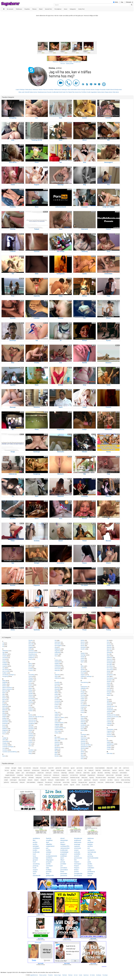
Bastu (3, 692)
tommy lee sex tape (57, 784)
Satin (82, 736)
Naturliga (83, 655)
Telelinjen (22, 89)
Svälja (108, 685)
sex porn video (85, 784)
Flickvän (31, 695)
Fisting (30, 690)
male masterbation (31, 782)
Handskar (31, 750)
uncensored (102, 780)
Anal (3, 659)
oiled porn (30, 780)
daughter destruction (10, 775)
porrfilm (35, 842)
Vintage (109, 747)
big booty (91, 777)
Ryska (82, 730)
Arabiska (4, 662)
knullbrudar (36, 852)
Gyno (30, 745)
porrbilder (63, 864)
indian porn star (45, 770)
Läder (56, 712)
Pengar (83, 691)
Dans (3, 756)
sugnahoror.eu (34, 975)
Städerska (109, 657)
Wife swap (109, 753)
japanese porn (87, 780)
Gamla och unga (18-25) (35, 716)
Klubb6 (108, 89)
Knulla (88, 92)
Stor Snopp (110, 668)
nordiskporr (36, 848)
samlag (90, 854)
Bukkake (4, 728)
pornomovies (78, 858)
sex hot (41, 784)
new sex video (66, 782)
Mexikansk (57, 747)
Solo (82, 758)
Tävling (109, 704)
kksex (47, 873)
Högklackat (58, 649)
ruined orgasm (13, 780)
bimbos (76, 869)
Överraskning (84, 682)
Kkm (56, 685)
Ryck (82, 728)
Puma (82, 710)
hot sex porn (43, 768)
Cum (3, 748)
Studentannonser (42, 92)
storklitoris (49, 858)
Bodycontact (118, 89)
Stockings (109, 662)
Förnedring (31, 698)
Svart (108, 688)
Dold (30, 649)
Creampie (5, 745)
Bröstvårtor (5, 721)
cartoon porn (48, 772)
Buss (3, 733)
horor (34, 856)
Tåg (108, 699)
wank (116, 768)
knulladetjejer (64, 852)
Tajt (108, 701)
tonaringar (77, 844)
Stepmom (109, 659)
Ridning (83, 720)
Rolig (82, 723)
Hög (56, 647)
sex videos (110, 780)
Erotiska (31, 668)
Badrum (4, 685)
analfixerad (77, 840)
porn (23, 772)
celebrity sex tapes (109, 782)
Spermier (109, 649)
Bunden (4, 732)
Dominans (31, 650)
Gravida (31, 733)
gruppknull (63, 854)
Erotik (60, 92)
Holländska (58, 652)
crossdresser (20, 775)
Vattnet (108, 742)
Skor (82, 750)
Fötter (30, 700)
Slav (82, 755)
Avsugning (5, 676)
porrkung (90, 856)
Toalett (108, 713)
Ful (29, 705)
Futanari (31, 709)
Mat (56, 745)
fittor (34, 840)
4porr (47, 842)
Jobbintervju (58, 678)
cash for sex (126, 768)
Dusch (30, 659)
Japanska (57, 674)
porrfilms (90, 846)
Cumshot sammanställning (9, 751)
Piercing (83, 695)
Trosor (108, 720)
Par (82, 690)
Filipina (30, 688)
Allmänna (4, 654)
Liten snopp (58, 731)
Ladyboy (57, 714)
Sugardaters (94, 92)
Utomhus (109, 734)
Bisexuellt (5, 706)
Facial (30, 676)
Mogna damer (108, 92)
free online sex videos (101, 777)
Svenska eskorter (90, 89)
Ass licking (5, 669)
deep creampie (22, 780)
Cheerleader (5, 741)
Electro (30, 665)
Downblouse (32, 654)
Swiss (108, 693)
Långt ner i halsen (59, 717)
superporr (77, 846)
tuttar (89, 840)
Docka (30, 645)
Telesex (40, 89)
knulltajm (48, 869)
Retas (82, 718)
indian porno (7, 777)
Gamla (30, 715)
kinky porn (22, 782)
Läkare (56, 715)
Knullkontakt (55, 92)
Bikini (3, 701)
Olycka (82, 669)
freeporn (76, 867)
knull (34, 854)
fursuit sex (74, 782)
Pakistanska (84, 686)
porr (47, 848)
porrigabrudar (78, 873)
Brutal (4, 727)
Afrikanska (5, 650)
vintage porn (40, 782)
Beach (4, 697)
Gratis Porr (65, 92)
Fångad (31, 678)
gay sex (73, 768)
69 (3, 646)
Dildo (30, 642)
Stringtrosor (110, 674)
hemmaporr (77, 864)
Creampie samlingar (7, 746)
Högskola (57, 650)
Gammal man (32, 721)
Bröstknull (5, 720)
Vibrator (109, 745)
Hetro (116, 2)
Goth (30, 732)
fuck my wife (127, 777)
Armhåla (4, 664)
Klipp (56, 691)
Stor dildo (109, 664)
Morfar (82, 640)
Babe (3, 680)
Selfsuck (83, 739)
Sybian (108, 695)
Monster (57, 756)
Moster (82, 645)
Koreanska (57, 701)
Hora (56, 656)
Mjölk (56, 752)
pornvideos (63, 867)
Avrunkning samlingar (8, 674)
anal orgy (19, 770)
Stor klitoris (110, 666)
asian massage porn (30, 772)
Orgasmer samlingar (86, 676)
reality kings (64, 772)
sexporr (76, 850)
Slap (82, 753)
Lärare (56, 719)
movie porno (48, 784)
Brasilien (4, 715)
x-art (74, 770)
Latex (56, 721)
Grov (30, 739)
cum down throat (74, 775)
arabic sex (126, 775)
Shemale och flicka (86, 745)
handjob (69, 770)
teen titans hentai (29, 775)
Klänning (57, 687)
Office (82, 666)
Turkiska (109, 721)
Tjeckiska (109, 711)
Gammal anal (32, 720)
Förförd (30, 697)
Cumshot (4, 750)
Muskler (83, 649)
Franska (31, 702)
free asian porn (48, 782)
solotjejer (48, 852)
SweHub (48, 838)
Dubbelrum (31, 657)
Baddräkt (4, 682)
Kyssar (56, 708)
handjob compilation (60, 780)
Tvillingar (109, 723)
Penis (82, 693)
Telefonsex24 (57, 89)
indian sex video (109, 775)
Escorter (49, 92)
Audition (4, 673)
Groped (31, 737)
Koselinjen (51, 89)
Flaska (30, 691)
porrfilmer (90, 842)
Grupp (30, 740)
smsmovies (77, 848)
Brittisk (4, 716)
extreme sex (66, 768)
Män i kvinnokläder (60, 739)
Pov (82, 703)
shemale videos (106, 770)
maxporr (90, 866)
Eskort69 (27, 92)
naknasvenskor (65, 848)
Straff (108, 673)
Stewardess (110, 661)
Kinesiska (57, 684)
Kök (56, 697)
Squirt (108, 656)
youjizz (35, 871)
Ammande (5, 657)
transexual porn (55, 777)
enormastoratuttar (93, 858)
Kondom (57, 699)
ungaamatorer (50, 846)
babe (47, 867)
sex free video (57, 782)
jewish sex (80, 770)
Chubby (4, 743)
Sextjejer (97, 89)
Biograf (4, 704)
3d (3, 644)
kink (75, 860)
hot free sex (56, 772)
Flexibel (31, 693)
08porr (62, 860)
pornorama (63, 875)
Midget (56, 749)
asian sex (117, 780)
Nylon (82, 662)
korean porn (115, 772)
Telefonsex (35, 89)
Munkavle (83, 647)
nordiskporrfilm (64, 846)
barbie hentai (86, 772)
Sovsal (108, 644)
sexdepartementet (51, 856)
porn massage (10, 772)
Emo (30, 667)
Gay (122, 2)
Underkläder (110, 729)
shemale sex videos (60, 770)
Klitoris (56, 692)
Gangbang (31, 723)
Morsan (83, 644)
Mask (56, 740)
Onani (82, 673)
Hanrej (30, 751)
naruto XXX (50, 768)
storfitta (48, 850)
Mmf (56, 754)
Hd (55, 640)
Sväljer (108, 686)
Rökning (83, 721)
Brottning (4, 723)
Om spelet (83, 671)
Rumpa (83, 727)
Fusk (30, 707)
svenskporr (49, 866)
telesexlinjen (64, 840)
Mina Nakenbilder (72, 89)
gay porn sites (92, 782)
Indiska (56, 660)
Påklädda (83, 688)
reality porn (90, 770)
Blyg (3, 711)
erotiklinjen (63, 856)
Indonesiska (58, 662)
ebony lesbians (111, 777)
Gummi (30, 742)
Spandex (109, 645)
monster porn (127, 782)
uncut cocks (100, 782)
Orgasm (83, 674)
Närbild (82, 653)
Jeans (56, 676)
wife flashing (119, 782)
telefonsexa (77, 842)
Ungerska (109, 731)
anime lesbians (123, 772)
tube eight (14, 768)
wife (120, 768)
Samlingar (83, 734)
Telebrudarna (28, 89)
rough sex (114, 770)
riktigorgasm (49, 860)
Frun (30, 703)
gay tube (94, 772)
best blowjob (83, 775)
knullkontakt (64, 850)
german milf (58, 768)
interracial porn (100, 775)
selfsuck (93, 784)
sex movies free (27, 768)
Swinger (109, 691)
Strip (108, 676)
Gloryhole (31, 728)
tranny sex (73, 780)
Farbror (30, 681)
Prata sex (45, 89)
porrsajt (62, 862)
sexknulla (77, 852)
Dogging (31, 647)
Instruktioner (58, 667)
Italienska (57, 670)
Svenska (109, 690)
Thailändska (110, 709)
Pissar (82, 697)
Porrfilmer (84, 92)
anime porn (71, 772)
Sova (108, 642)
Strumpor (109, 679)
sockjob (6, 780)
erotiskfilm (77, 854)
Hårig (30, 753)
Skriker (82, 751)
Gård (30, 725)
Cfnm (3, 739)
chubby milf (43, 780)
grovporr (35, 860)
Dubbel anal (32, 656)
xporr (34, 873)
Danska (31, 640)
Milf (55, 751)
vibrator (127, 770)
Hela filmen (58, 642)
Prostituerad (84, 705)
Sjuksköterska (84, 746)
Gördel (30, 730)
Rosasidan (103, 89)
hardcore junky (14, 782)
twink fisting (107, 772)
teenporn (36, 780)
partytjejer (36, 846)
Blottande (4, 709)
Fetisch (30, 685)
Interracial (57, 668)
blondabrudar (78, 838)
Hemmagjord (58, 645)
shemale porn (56, 775)
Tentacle (109, 708)
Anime (4, 661)
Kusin (56, 706)
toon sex (7, 770)
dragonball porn (91, 775)
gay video (13, 770)
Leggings (57, 724)
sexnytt (48, 854)
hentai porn (50, 780)
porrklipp (35, 858)
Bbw (3, 694)
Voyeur (109, 749)
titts (85, 770)
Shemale (128, 2)
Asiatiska (4, 666)
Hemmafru (57, 644)
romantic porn (38, 775)
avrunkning (36, 864)
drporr (62, 858)
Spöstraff (109, 652)
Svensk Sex (78, 92)
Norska (82, 656)
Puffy (82, 709)
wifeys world (109, 768)
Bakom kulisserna (7, 687)
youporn (18, 772)
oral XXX (66, 784)
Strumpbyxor (110, 678)
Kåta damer (116, 92)
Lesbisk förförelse (59, 727)
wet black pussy (35, 770)
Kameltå (57, 682)
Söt (108, 640)
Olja (82, 668)
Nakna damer (101, 92)
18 (3, 643)
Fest (30, 683)
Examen (31, 670)
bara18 (90, 875)
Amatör (4, 656)
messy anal (35, 768)
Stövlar (109, 671)
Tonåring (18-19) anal (112, 716)
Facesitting (31, 674)
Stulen (108, 683)
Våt (108, 740)
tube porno (95, 780)
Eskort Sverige (81, 89)
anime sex (24, 777)
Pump (82, 712)
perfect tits (6, 782)
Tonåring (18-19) (111, 715)
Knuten (56, 696)
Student (109, 681)
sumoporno (91, 850)
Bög (3, 713)
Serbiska (83, 741)
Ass (3, 668)
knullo (34, 867)
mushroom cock (47, 775)
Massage (57, 744)
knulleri (35, 850)
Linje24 (17, 89)
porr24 (62, 842)
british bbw (98, 770)
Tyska (108, 725)
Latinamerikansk (59, 722)
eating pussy (39, 777)
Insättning (57, 665)
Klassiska (57, 689)
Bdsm (3, 696)
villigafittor (49, 844)
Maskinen (57, 742)
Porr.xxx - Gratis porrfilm (67, 63)
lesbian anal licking (125, 780)
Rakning (83, 716)
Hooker (56, 654)
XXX (68, 780)
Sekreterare (84, 738)
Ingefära (57, 663)
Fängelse (31, 679)
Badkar (4, 684)
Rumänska (83, 725)
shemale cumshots (89, 768)
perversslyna (78, 875)
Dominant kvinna (33, 652)
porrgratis (49, 862)
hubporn (76, 862)
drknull (62, 838)
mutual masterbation (100, 768)
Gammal (31, 718)
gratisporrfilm (50, 875)
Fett (30, 686)
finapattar (90, 873)
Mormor (83, 642)
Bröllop (4, 718)
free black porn (64, 777)
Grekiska (31, 735)
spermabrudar (92, 852)
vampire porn (27, 770)
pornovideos (64, 869)
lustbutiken (91, 867)
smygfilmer (49, 840)
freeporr (76, 866)
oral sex (78, 784)
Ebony (30, 663)
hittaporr (62, 844)
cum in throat (47, 777)
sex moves (119, 777)
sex (89, 860)
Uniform (109, 733)
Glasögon (31, 727)
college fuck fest (15, 777)
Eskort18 (112, 89)
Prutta (82, 707)
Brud (3, 725)
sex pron (80, 780)
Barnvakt (4, 691)
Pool (82, 702)
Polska (82, 700)
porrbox (76, 871)
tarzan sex (121, 770)
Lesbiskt (57, 729)
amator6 (76, 856)
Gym (30, 744)
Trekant (109, 718)
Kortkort (57, 704)
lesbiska (90, 844)
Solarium (83, 757)
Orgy (82, 678)
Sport (108, 650)
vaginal (52, 770)
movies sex (78, 772)
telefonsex (91, 838)
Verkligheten (110, 744)
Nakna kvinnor (33, 92)
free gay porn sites (83, 782)
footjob (19, 768)
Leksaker (57, 726)
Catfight (4, 738)
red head (7, 768)
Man (56, 737)
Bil (3, 703)
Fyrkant (31, 710)
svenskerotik (36, 875)
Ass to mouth (5, 671)
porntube (48, 871)
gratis (89, 862)
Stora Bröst (110, 669)
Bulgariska (5, 730)
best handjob (119, 775)
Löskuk (56, 733)
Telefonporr (64, 89)
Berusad (4, 699)
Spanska (109, 647)
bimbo (62, 871)
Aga (3, 652)
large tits (72, 784)
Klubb (56, 694)
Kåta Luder (21, 92)
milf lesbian (31, 777)
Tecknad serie (110, 706)
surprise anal (40, 772)
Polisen (83, 698)
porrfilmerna (91, 871)
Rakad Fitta (71, 92)
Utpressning (110, 736)
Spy (108, 654)
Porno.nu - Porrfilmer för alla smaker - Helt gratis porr (67, 61)
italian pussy (84, 777)
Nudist (82, 658)
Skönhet (83, 748)
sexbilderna (36, 838)
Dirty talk (31, 644)
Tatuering (109, 703)
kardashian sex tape (74, 777)
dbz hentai (100, 772)
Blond (3, 708)
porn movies (79, 768)
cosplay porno (65, 775)
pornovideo (63, 873)
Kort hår (57, 703)
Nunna (82, 660)
